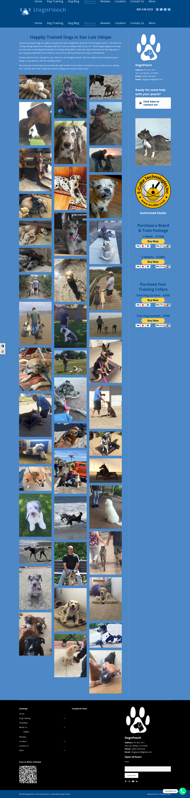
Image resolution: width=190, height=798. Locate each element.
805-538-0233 (145, 9)
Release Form (152, 794)
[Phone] (182, 791)
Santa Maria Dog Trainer (60, 794)
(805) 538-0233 (149, 76)
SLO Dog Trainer (42, 794)
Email (127, 762)
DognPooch (29, 794)
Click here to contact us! (149, 103)
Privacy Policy (165, 794)
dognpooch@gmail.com (152, 79)
